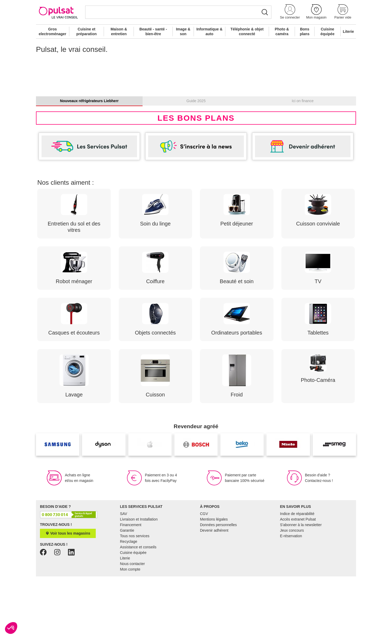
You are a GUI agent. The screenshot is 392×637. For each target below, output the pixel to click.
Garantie (127, 591)
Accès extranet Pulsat (298, 580)
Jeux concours (292, 591)
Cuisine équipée (328, 31)
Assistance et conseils (138, 608)
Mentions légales (214, 580)
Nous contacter (132, 624)
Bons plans (304, 31)
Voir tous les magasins (67, 594)
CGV (204, 574)
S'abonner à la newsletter (301, 585)
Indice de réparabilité (297, 574)
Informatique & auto (209, 31)
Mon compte (130, 630)
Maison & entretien (119, 31)
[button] (290, 12)
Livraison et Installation (139, 580)
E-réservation (291, 596)
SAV (123, 574)
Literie (348, 31)
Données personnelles (218, 585)
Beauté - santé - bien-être (153, 31)
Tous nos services (134, 596)
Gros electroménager (52, 31)
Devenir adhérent (214, 591)
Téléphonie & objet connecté (246, 31)
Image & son (183, 31)
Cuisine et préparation (86, 31)
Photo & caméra (282, 31)
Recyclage (128, 602)
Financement (131, 585)
